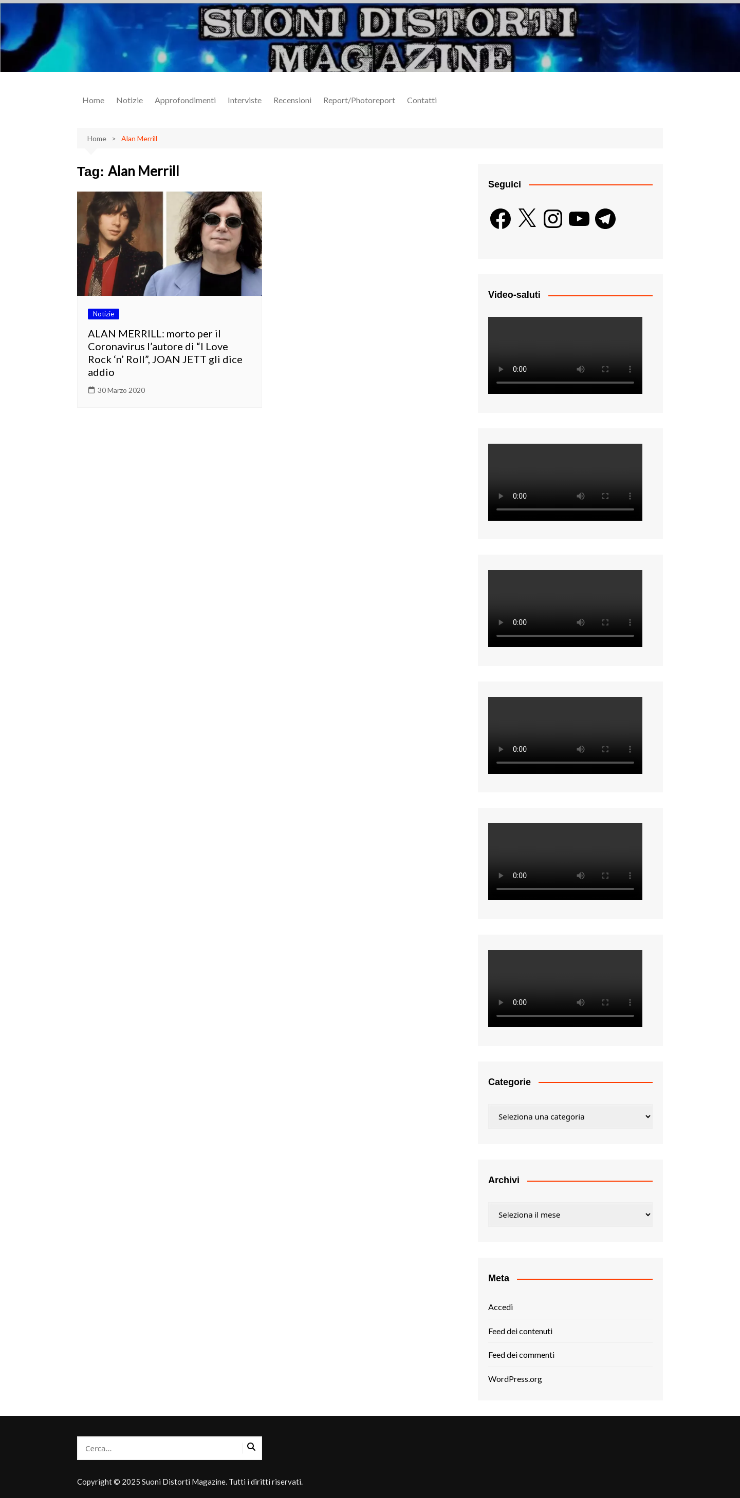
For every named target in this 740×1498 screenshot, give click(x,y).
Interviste (245, 100)
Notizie (129, 100)
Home (93, 100)
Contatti (422, 100)
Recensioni (292, 100)
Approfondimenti (185, 100)
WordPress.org (515, 1378)
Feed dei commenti (521, 1354)
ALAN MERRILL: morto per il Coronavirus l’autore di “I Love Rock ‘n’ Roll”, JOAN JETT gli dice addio (165, 352)
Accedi (500, 1307)
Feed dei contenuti (520, 1331)
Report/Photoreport (359, 100)
